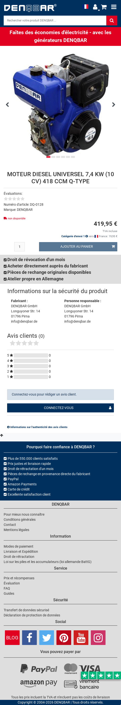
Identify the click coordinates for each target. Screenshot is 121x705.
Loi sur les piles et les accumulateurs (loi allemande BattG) (48, 562)
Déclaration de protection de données (32, 615)
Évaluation (12, 583)
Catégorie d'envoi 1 (74, 236)
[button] (95, 7)
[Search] (55, 20)
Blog (12, 638)
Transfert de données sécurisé (26, 610)
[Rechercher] (111, 20)
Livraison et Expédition (21, 551)
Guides (9, 593)
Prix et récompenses (19, 578)
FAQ (7, 588)
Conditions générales (20, 519)
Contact (10, 525)
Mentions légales (16, 530)
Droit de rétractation (19, 557)
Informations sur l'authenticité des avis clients (37, 427)
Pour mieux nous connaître (24, 514)
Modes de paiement (18, 546)
